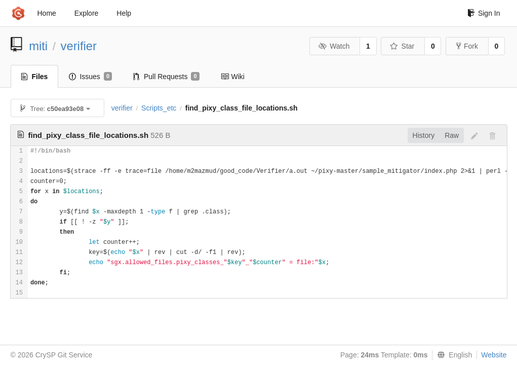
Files (34, 76)
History (424, 135)
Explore (86, 13)
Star (402, 46)
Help (123, 13)
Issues (90, 76)
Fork (467, 46)
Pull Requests (166, 76)
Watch (334, 46)
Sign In (483, 13)
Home (46, 13)
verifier (79, 46)
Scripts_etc (158, 108)
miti (38, 46)
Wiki (233, 76)
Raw (452, 135)
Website (493, 355)
